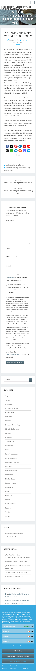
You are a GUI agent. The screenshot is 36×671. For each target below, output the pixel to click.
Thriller (7, 512)
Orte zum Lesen (10, 483)
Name (8, 248)
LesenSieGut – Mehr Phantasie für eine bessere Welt (16, 7)
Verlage (7, 516)
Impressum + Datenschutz (14, 534)
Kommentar (10, 220)
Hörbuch (8, 433)
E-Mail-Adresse (11, 257)
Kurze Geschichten (11, 454)
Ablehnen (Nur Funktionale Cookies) (18, 656)
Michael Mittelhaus (11, 601)
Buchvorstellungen (12, 165)
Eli (6, 594)
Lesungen (8, 466)
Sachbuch (8, 508)
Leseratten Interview (12, 462)
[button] (33, 607)
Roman (21, 165)
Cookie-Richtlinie (12, 537)
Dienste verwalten (17, 645)
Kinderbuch (9, 446)
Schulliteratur (8, 170)
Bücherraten (9, 404)
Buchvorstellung (24, 168)
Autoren (7, 400)
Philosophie (9, 487)
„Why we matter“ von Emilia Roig (16, 572)
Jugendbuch (9, 441)
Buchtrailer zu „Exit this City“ (14, 577)
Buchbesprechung (12, 168)
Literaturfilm (9, 475)
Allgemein (8, 396)
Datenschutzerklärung (13, 354)
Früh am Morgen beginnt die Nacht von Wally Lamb (18, 190)
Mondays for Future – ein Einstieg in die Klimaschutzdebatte (17, 603)
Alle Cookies (18, 651)
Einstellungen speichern (18, 661)
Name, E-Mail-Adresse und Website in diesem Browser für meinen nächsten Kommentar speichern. (18, 288)
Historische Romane (12, 429)
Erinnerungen (9, 412)
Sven (23, 40)
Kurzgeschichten (10, 458)
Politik (7, 491)
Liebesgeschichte (11, 471)
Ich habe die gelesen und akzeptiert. (17, 354)
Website (8, 266)
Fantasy (8, 421)
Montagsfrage (10, 479)
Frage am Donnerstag (12, 425)
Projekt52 (8, 495)
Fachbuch (8, 417)
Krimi (7, 450)
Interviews (8, 437)
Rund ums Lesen (10, 504)
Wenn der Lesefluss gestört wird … (16, 562)
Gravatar (11, 277)
